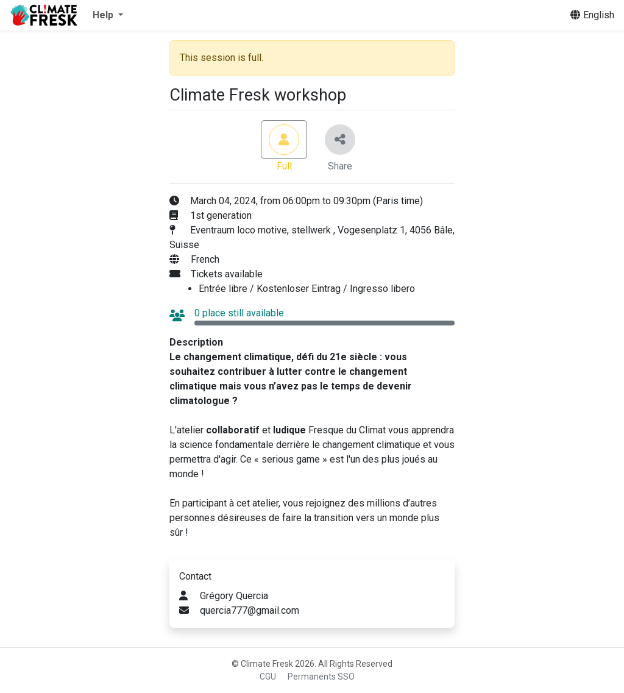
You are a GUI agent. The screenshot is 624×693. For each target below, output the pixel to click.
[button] (108, 15)
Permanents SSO (321, 676)
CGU (268, 676)
